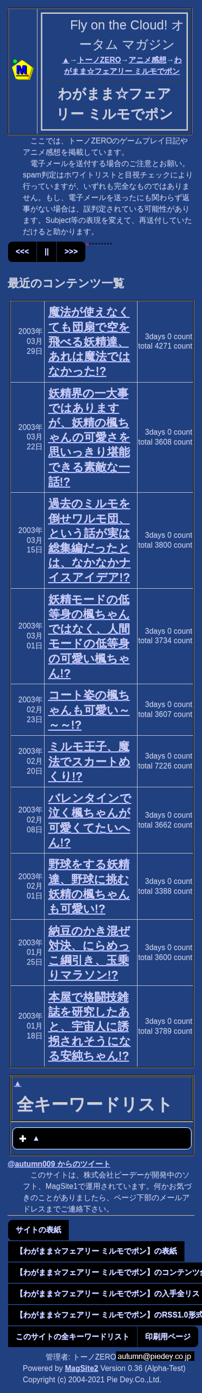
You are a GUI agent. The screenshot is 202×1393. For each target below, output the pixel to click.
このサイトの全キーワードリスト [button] (72, 1336)
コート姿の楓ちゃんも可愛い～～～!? (89, 709)
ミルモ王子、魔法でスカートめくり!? (89, 761)
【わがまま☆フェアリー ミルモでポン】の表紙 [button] (96, 1251)
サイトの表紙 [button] (38, 1230)
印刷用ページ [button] (168, 1336)
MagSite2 (81, 1368)
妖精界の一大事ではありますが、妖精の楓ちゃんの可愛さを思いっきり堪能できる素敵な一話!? (89, 437)
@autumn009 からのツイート (59, 1164)
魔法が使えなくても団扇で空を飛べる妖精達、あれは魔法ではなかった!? (89, 341)
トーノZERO (99, 60)
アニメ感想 (147, 60)
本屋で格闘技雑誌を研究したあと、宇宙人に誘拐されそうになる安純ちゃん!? (89, 1026)
